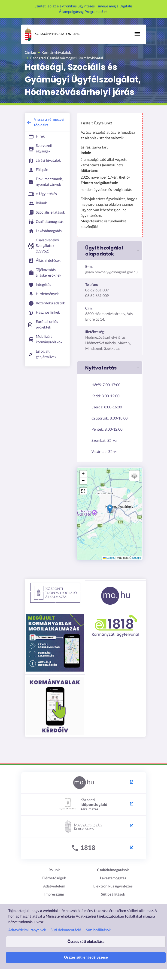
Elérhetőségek (54, 878)
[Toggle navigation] (137, 33)
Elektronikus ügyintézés (113, 886)
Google (136, 557)
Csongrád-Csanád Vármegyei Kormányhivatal (66, 58)
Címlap (30, 52)
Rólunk (54, 870)
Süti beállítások (98, 930)
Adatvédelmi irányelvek (27, 930)
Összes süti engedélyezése (86, 957)
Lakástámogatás (113, 878)
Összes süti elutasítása (85, 941)
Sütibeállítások (113, 894)
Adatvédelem (54, 886)
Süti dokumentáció (66, 930)
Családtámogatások (113, 870)
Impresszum (54, 894)
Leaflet (109, 557)
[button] (109, 250)
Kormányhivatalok (48, 34)
